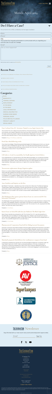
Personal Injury (8, 116)
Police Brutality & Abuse (11, 118)
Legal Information (9, 109)
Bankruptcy (7, 98)
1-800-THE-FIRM (26, 369)
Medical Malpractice (10, 112)
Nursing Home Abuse (10, 114)
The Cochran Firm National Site (26, 374)
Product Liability (9, 121)
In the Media (7, 105)
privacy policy (18, 62)
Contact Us (26, 356)
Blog (4, 96)
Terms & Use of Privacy (26, 377)
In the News (7, 107)
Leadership (19, 137)
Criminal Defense (9, 100)
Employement (7, 103)
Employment (26, 375)
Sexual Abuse (7, 123)
